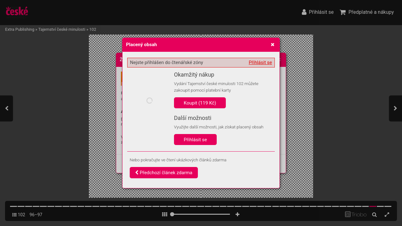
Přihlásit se (260, 62)
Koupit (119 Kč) (200, 103)
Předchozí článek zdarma (164, 172)
